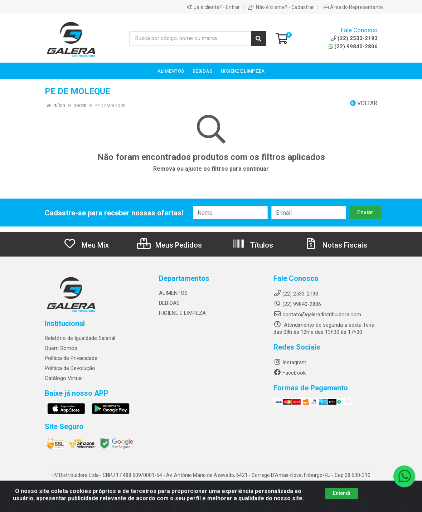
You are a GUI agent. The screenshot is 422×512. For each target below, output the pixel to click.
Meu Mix (86, 245)
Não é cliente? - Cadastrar (281, 7)
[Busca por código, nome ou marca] (190, 38)
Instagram (289, 362)
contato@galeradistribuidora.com (317, 314)
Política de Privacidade (71, 358)
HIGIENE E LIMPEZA (182, 313)
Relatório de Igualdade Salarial (80, 338)
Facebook (289, 373)
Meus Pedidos (169, 245)
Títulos (252, 245)
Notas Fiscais (335, 245)
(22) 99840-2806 (353, 46)
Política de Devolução (70, 368)
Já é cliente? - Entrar (213, 7)
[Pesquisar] (258, 38)
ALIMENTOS (173, 293)
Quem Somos (61, 348)
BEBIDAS (169, 303)
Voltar (363, 103)
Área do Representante (353, 7)
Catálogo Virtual (64, 378)
